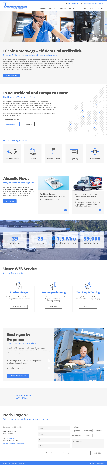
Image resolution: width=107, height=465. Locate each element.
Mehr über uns (11, 75)
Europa (29, 124)
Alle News (10, 201)
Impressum (92, 463)
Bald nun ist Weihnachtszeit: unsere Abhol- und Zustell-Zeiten (86, 196)
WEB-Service (53, 8)
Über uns (82, 8)
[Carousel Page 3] (57, 38)
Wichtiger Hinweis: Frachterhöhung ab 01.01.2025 (52, 195)
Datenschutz (100, 463)
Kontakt (101, 8)
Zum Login (53, 307)
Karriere (92, 8)
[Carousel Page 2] (53, 38)
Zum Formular (19, 307)
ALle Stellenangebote (18, 376)
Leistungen (42, 8)
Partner (63, 8)
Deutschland (11, 124)
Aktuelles (72, 8)
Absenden (97, 453)
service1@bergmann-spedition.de (94, 3)
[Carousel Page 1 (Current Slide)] (50, 38)
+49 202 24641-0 (73, 3)
